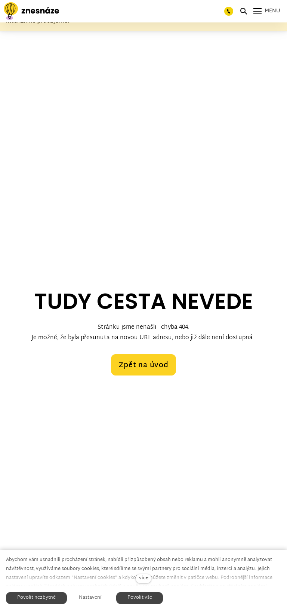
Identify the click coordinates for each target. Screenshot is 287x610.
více (143, 578)
